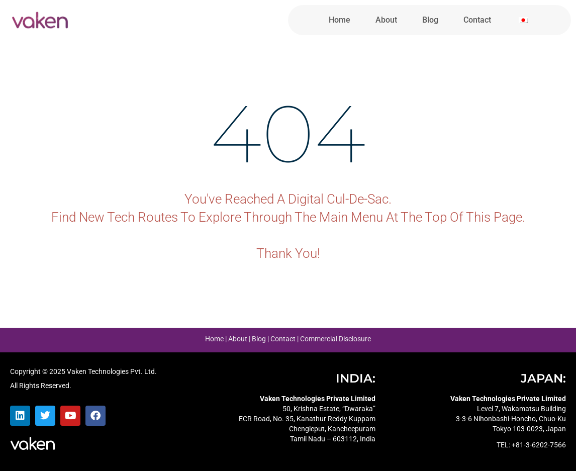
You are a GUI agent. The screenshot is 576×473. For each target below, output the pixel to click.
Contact (477, 20)
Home (339, 20)
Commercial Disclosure (335, 341)
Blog (430, 20)
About (386, 20)
